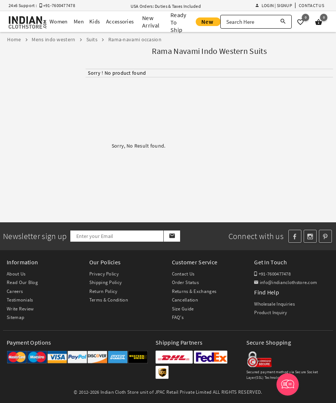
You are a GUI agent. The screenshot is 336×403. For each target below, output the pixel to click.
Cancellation (185, 300)
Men (79, 21)
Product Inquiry (270, 312)
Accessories (120, 21)
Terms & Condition (108, 300)
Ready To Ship (178, 22)
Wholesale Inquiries (274, 304)
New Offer (208, 22)
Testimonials (20, 300)
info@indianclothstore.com (285, 282)
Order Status (185, 282)
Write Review (20, 309)
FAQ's (178, 317)
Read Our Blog (22, 282)
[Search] (283, 21)
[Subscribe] (171, 236)
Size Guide (183, 309)
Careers (15, 291)
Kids (94, 21)
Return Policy (103, 291)
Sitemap (15, 317)
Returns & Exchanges (194, 291)
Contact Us (311, 5)
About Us (16, 274)
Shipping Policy (105, 282)
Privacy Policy (104, 274)
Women (58, 21)
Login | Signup (274, 5)
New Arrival (150, 21)
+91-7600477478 (272, 274)
